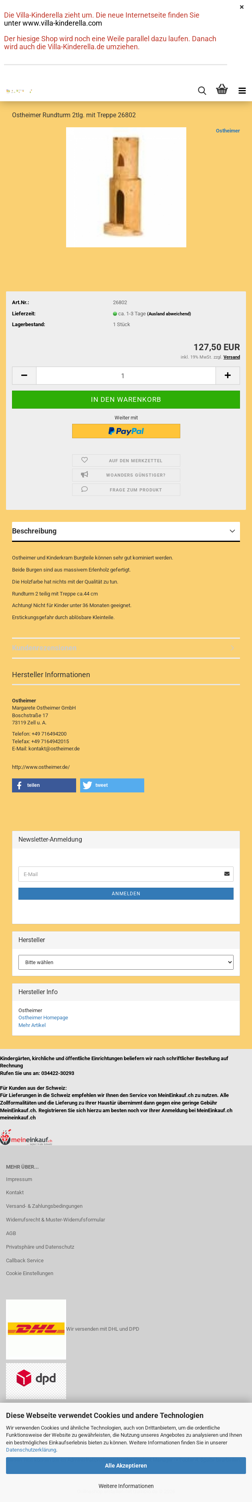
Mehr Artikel (32, 1025)
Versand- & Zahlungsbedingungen (44, 1206)
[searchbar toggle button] (202, 91)
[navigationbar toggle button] (242, 91)
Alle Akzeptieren (126, 1465)
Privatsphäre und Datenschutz (40, 1247)
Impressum (19, 1179)
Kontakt (15, 1192)
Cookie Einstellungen (29, 1273)
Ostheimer (228, 131)
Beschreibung (34, 531)
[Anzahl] (126, 376)
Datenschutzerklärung (31, 1450)
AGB (11, 1233)
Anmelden (126, 893)
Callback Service (25, 1260)
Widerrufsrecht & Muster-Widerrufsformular (55, 1220)
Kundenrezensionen (44, 648)
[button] (24, 376)
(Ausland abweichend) (169, 314)
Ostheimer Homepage (43, 1018)
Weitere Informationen (126, 1486)
